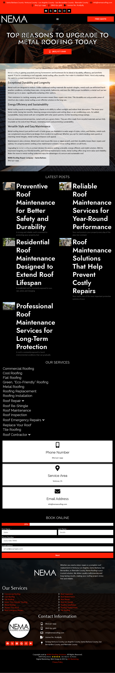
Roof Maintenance (17, 410)
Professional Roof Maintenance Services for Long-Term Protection (35, 326)
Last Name (62, 529)
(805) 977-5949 (40, 5)
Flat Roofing (12, 378)
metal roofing (24, 148)
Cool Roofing (12, 373)
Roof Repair (13, 401)
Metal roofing (13, 72)
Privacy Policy (57, 662)
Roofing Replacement (19, 391)
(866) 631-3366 (56, 5)
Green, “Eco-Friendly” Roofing (25, 382)
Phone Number (8, 537)
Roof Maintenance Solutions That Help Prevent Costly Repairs (92, 266)
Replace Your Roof (17, 425)
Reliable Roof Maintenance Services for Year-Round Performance (92, 206)
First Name (6, 529)
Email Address (7, 545)
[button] (57, 19)
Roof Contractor (16, 435)
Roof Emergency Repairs (23, 420)
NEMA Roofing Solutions (56, 654)
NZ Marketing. (73, 659)
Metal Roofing (13, 387)
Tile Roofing (12, 430)
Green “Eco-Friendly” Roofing (15, 602)
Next (57, 555)
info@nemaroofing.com (102, 2)
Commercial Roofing (18, 369)
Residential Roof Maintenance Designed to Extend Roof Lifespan (35, 262)
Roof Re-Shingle (15, 406)
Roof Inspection (15, 415)
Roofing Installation (17, 396)
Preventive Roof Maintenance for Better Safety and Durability (35, 206)
